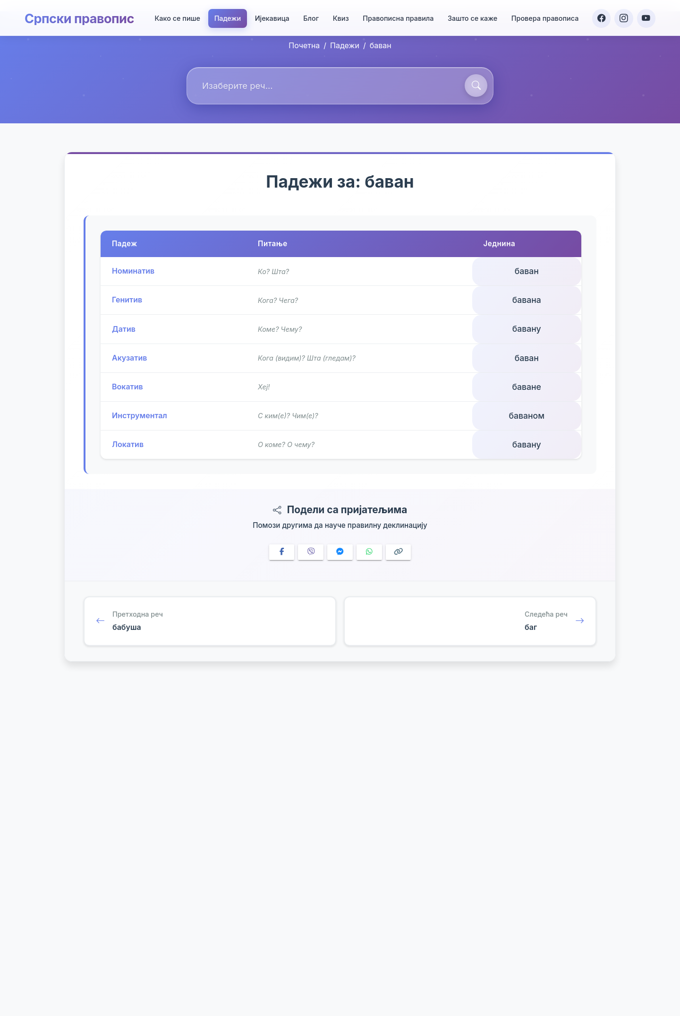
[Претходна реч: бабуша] (210, 622)
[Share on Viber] (310, 552)
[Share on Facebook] (282, 552)
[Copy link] (398, 552)
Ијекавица (271, 17)
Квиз (340, 17)
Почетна (304, 45)
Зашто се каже (471, 17)
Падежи (226, 17)
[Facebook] (600, 17)
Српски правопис (81, 17)
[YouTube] (646, 17)
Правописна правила (397, 17)
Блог (310, 17)
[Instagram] (623, 17)
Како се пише (176, 17)
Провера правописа (544, 17)
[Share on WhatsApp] (369, 552)
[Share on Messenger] (340, 552)
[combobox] (340, 86)
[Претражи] (476, 85)
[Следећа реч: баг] (470, 622)
